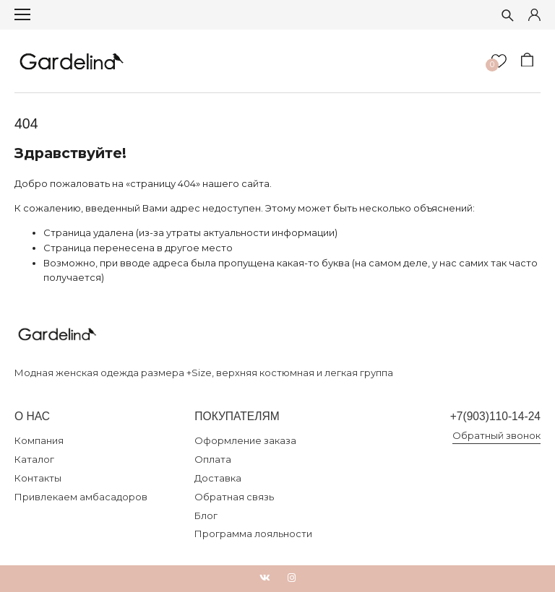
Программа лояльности (253, 533)
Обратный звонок (496, 435)
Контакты (37, 478)
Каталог (34, 459)
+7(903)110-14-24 (495, 416)
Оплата (212, 459)
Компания (39, 440)
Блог (206, 515)
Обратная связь (234, 496)
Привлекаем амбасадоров (80, 496)
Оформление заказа (245, 440)
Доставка (217, 478)
